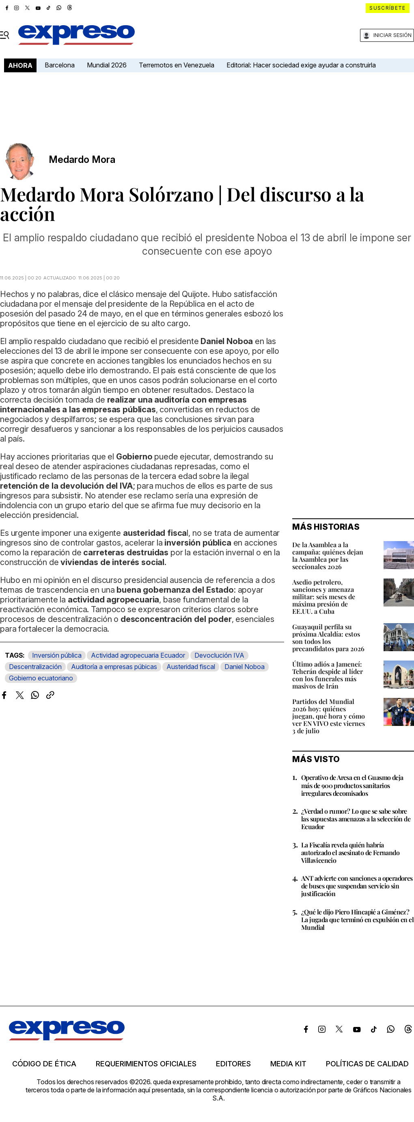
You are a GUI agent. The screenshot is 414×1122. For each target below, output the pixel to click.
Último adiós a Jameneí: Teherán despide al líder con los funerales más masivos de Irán (327, 675)
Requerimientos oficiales (146, 1064)
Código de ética (44, 1064)
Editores (233, 1064)
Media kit (288, 1064)
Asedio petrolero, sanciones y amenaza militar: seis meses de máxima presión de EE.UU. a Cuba (323, 596)
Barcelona (60, 65)
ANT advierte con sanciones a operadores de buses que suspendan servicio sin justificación (357, 886)
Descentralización (35, 667)
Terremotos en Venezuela (176, 65)
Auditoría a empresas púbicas (114, 667)
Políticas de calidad (367, 1064)
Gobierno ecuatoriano (41, 678)
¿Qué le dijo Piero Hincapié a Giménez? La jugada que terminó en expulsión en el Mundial (357, 919)
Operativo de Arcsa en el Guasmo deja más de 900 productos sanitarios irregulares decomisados (352, 785)
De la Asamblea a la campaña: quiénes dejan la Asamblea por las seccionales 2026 (327, 555)
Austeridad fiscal (190, 667)
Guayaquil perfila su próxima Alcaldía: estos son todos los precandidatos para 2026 (328, 637)
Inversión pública (57, 655)
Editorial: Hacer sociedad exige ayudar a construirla (301, 65)
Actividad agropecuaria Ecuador (138, 655)
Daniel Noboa (244, 667)
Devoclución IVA (219, 655)
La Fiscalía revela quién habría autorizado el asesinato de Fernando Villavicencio (350, 852)
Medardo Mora (82, 159)
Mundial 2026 (107, 65)
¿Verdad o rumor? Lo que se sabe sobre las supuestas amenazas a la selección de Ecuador (355, 819)
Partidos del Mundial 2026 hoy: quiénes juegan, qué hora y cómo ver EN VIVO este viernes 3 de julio (328, 716)
